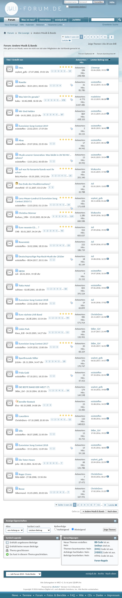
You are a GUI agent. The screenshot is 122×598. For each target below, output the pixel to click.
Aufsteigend (61, 529)
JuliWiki (76, 20)
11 (105, 36)
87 (62, 114)
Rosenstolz (24, 242)
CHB (17, 115)
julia (17, 464)
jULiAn (18, 362)
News (15, 595)
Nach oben (112, 511)
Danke (99, 595)
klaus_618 (19, 333)
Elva (17, 405)
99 (68, 318)
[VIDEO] (98, 552)
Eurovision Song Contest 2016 (33, 445)
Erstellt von (17, 59)
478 (63, 100)
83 (66, 289)
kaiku (17, 101)
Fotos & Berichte (56, 595)
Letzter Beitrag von (101, 59)
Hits (81, 62)
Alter (8, 526)
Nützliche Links (55, 25)
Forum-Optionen (85, 53)
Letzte (66, 40)
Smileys (98, 545)
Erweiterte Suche (110, 24)
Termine (27, 595)
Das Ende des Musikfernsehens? (34, 184)
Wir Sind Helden (27, 111)
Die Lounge (23, 32)
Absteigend (79, 529)
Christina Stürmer (27, 213)
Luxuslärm (24, 416)
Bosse (22, 488)
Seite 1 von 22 (72, 36)
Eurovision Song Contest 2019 (33, 125)
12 (70, 419)
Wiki (81, 595)
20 (64, 361)
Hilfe (112, 2)
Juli (16, 274)
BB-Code (98, 542)
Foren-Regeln (101, 560)
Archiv (101, 573)
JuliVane (19, 289)
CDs (90, 595)
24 (69, 205)
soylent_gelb (21, 72)
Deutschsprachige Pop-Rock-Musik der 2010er (41, 256)
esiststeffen (20, 86)
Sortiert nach (33, 526)
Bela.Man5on (21, 176)
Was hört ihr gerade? (29, 96)
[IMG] (97, 549)
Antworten (81, 59)
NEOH (22, 271)
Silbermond (20, 493)
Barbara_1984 (21, 217)
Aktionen (40, 25)
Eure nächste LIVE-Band (30, 314)
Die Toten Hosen (27, 459)
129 (71, 216)
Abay (21, 140)
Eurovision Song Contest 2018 (33, 300)
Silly (21, 430)
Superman (20, 318)
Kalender (30, 25)
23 (69, 245)
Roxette (22, 82)
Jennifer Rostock (27, 401)
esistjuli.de (61, 20)
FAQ (72, 595)
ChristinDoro (21, 420)
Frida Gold (24, 372)
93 (62, 231)
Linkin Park (24, 329)
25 (70, 175)
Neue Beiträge (11, 25)
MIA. (21, 67)
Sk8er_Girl (20, 391)
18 (68, 390)
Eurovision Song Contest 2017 (33, 343)
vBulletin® (56, 587)
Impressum (113, 595)
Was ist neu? (28, 20)
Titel (8, 59)
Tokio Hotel (24, 285)
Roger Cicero (25, 474)
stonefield (19, 187)
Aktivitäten (45, 20)
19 (70, 71)
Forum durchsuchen (105, 53)
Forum (11, 20)
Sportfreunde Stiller (28, 358)
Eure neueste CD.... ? (29, 227)
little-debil (20, 477)
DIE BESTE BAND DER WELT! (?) (34, 387)
